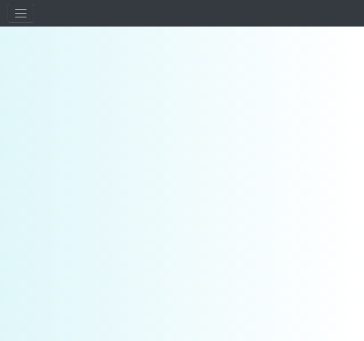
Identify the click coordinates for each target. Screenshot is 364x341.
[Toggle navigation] (21, 13)
